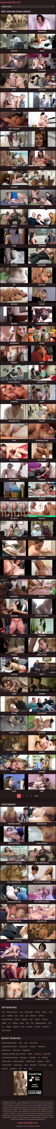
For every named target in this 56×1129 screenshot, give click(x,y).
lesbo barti (38, 1054)
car (3, 1027)
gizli (27, 1016)
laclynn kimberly (7, 1019)
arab (21, 1016)
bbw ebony (41, 1046)
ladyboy (15, 1023)
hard (23, 1027)
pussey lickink (23, 1046)
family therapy (30, 1061)
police (51, 1065)
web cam (5, 1068)
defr (20, 1068)
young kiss (13, 1068)
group (22, 1023)
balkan (30, 1054)
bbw (31, 1019)
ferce (26, 1065)
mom (50, 1012)
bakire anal (16, 1050)
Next (36, 796)
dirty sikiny (47, 1054)
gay (32, 1023)
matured (33, 1046)
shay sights (32, 1057)
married (40, 1016)
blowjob (8, 1027)
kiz (9, 1023)
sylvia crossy (33, 1043)
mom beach (43, 1065)
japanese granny (41, 1023)
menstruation (6, 1050)
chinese (37, 1019)
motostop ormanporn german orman (14, 1054)
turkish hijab (29, 1012)
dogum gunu (18, 1065)
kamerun (45, 1019)
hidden (4, 1023)
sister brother (6, 1030)
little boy (45, 1057)
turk (3, 1012)
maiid (20, 1043)
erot (25, 1068)
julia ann (37, 1027)
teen (49, 1023)
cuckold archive (7, 1065)
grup (3, 1016)
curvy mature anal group (10, 1057)
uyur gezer (23, 1057)
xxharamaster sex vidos (9, 1046)
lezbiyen (10, 1016)
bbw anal (33, 1016)
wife (27, 1023)
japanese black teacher (9, 1043)
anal (21, 1012)
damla (48, 1061)
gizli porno (33, 1065)
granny (44, 1012)
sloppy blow (26, 1050)
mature (17, 1019)
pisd (26, 1043)
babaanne (46, 1027)
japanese (16, 1027)
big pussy (40, 1061)
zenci (16, 1016)
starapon (29, 1027)
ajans (30, 1068)
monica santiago (18, 1061)
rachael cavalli (6, 1061)
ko (39, 1057)
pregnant (24, 1019)
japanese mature (12, 1012)
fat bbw (37, 1012)
